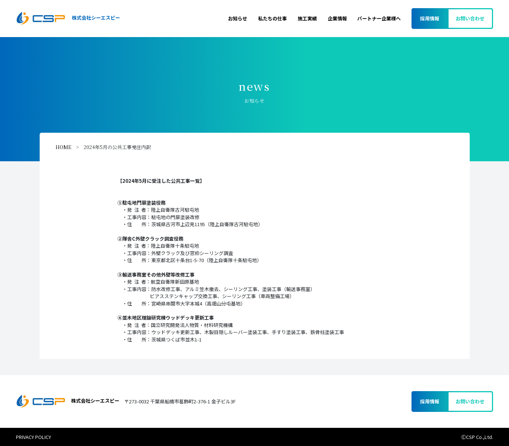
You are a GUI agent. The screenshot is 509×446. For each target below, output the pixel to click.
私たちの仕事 (272, 18)
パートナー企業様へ (379, 18)
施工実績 (307, 18)
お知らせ (237, 18)
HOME (63, 147)
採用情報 (429, 18)
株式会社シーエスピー (68, 18)
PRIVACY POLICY (33, 436)
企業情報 (337, 18)
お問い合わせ (470, 18)
